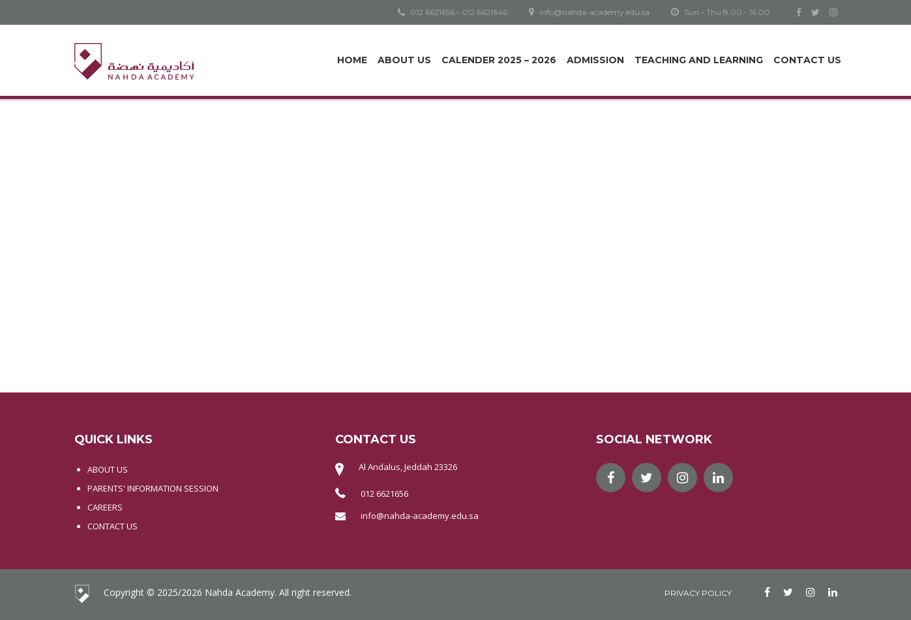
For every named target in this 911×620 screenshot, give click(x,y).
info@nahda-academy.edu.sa (420, 516)
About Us (404, 60)
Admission (595, 60)
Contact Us (807, 60)
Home (352, 60)
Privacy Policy (698, 593)
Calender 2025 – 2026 (498, 60)
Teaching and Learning (699, 60)
